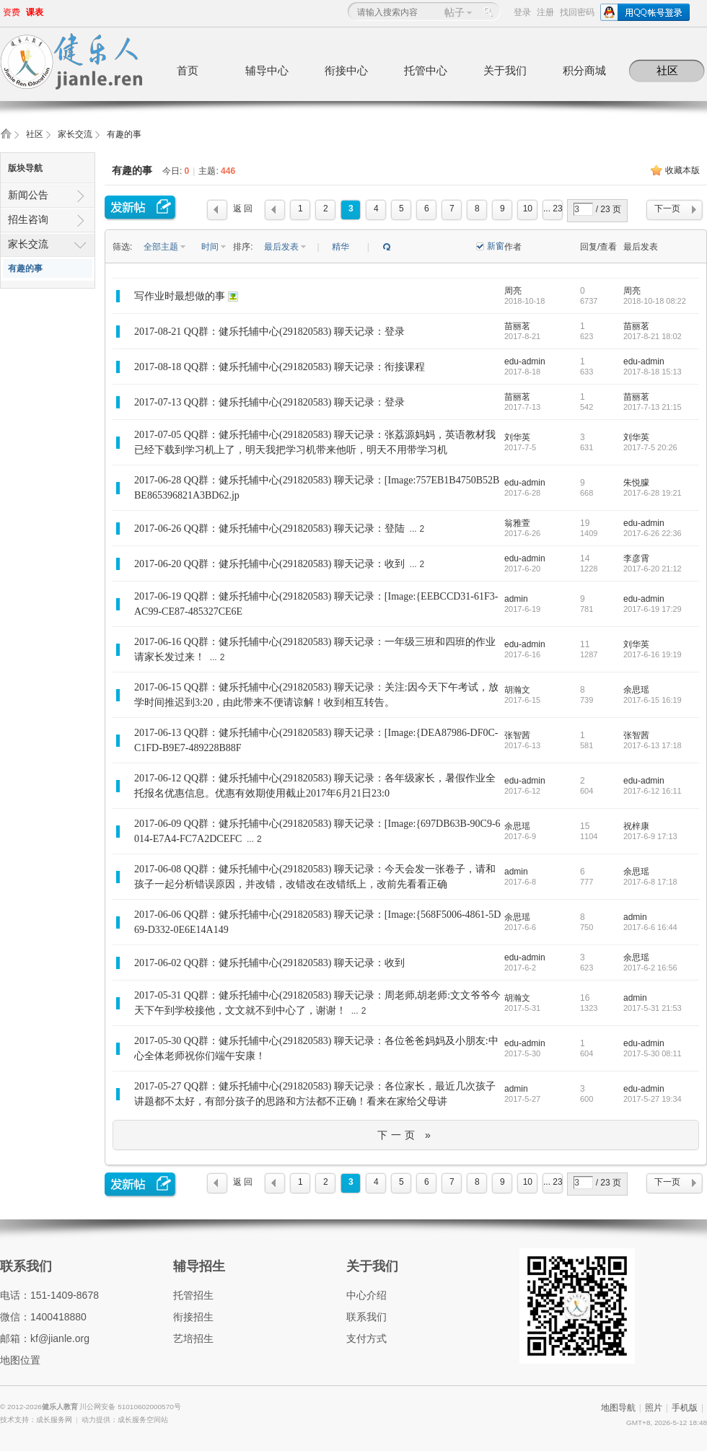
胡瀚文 (517, 690)
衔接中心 (346, 70)
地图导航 (618, 1408)
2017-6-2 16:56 (650, 967)
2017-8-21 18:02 (652, 336)
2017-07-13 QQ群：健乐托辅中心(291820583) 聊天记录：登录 (269, 402)
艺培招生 (193, 1338)
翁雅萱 (517, 523)
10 (527, 208)
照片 (653, 1408)
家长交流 (75, 134)
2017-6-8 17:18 (650, 881)
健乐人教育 (61, 1407)
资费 (11, 12)
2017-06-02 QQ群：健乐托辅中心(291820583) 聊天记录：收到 (269, 962)
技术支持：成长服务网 (36, 1420)
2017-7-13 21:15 (652, 407)
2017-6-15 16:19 (652, 700)
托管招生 (193, 1295)
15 (584, 826)
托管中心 (425, 70)
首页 (187, 70)
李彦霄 (636, 558)
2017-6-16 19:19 (652, 654)
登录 (522, 12)
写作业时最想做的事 (179, 296)
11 (584, 644)
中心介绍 (366, 1295)
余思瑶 (636, 690)
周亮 (513, 291)
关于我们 (505, 70)
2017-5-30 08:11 (652, 1053)
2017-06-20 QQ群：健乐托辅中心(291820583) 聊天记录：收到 (269, 563)
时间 (211, 247)
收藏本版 (682, 170)
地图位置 (20, 1360)
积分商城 (584, 70)
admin (516, 599)
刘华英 (517, 437)
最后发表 (282, 247)
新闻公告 (28, 195)
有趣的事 (124, 134)
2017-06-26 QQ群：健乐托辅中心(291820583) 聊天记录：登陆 (269, 528)
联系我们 (26, 1266)
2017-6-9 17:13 (650, 836)
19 (584, 523)
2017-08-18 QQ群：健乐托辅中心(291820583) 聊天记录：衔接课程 (279, 366)
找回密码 (577, 12)
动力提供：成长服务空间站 (125, 1420)
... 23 (553, 208)
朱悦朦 (636, 483)
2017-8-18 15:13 (652, 371)
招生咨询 (28, 219)
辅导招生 (199, 1266)
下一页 (667, 208)
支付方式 (366, 1338)
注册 (545, 12)
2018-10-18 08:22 (654, 301)
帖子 (454, 12)
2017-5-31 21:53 (652, 1008)
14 (584, 558)
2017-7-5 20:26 (650, 447)
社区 (667, 70)
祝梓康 (636, 826)
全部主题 (162, 247)
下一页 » (405, 1135)
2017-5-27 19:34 (652, 1099)
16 (584, 998)
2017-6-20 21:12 (652, 568)
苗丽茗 (517, 326)
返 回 (242, 208)
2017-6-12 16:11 (652, 790)
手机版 (685, 1408)
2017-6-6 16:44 (650, 927)
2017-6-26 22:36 (652, 533)
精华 (340, 247)
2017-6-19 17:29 (652, 609)
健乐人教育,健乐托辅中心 (6, 138)
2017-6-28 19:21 (652, 492)
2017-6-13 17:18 (652, 745)
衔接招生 (193, 1317)
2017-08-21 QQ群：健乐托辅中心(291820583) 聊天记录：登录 (269, 331)
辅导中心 (267, 70)
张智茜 (517, 735)
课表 (34, 12)
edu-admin (524, 361)
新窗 (495, 246)
